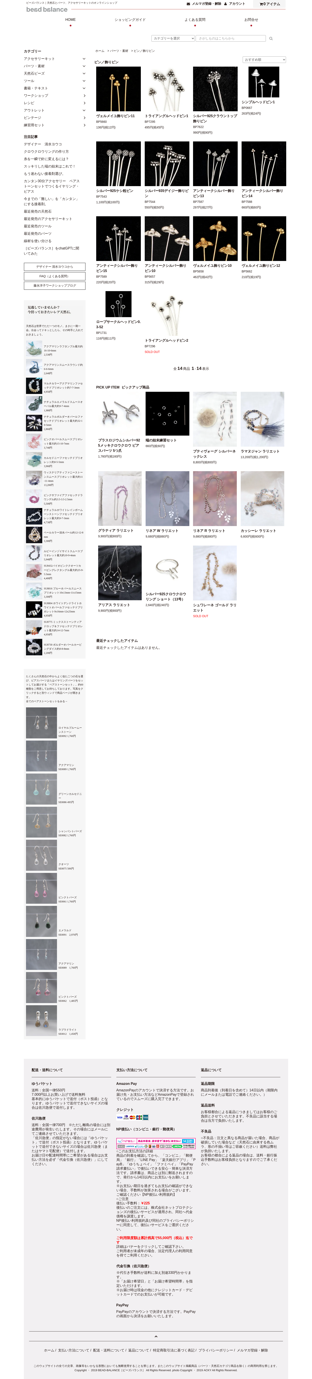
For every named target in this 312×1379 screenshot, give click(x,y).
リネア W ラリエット (162, 531)
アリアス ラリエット (114, 605)
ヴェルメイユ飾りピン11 (115, 116)
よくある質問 (195, 23)
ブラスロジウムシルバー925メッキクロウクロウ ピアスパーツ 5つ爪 (119, 445)
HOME (70, 23)
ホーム (99, 50)
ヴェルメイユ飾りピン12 (261, 265)
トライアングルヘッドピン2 (166, 340)
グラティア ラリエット (116, 530)
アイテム (268, 4)
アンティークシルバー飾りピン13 (214, 193)
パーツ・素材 (119, 50)
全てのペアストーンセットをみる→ (47, 701)
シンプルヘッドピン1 (258, 102)
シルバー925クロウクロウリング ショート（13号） (166, 596)
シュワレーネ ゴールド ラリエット (215, 607)
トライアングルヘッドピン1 (166, 116)
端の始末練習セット (161, 440)
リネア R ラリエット (209, 531)
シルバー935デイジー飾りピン (167, 193)
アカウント (237, 3)
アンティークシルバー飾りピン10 (165, 268)
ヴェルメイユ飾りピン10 (212, 265)
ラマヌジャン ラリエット (260, 451)
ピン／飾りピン (144, 50)
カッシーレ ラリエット (258, 531)
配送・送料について (108, 1350)
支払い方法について (73, 1350)
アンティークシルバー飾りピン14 (262, 193)
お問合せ (251, 23)
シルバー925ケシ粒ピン (114, 191)
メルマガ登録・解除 (206, 3)
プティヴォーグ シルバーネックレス (214, 453)
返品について (138, 1350)
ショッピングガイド (130, 23)
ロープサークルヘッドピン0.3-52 (118, 324)
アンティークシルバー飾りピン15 (117, 268)
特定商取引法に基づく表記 (174, 1350)
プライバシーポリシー (215, 1350)
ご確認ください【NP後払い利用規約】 (146, 1194)
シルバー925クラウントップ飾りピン (215, 118)
